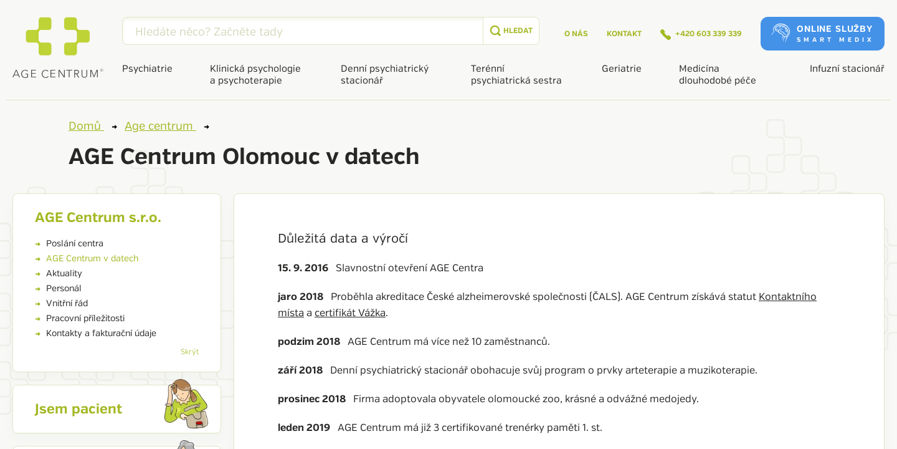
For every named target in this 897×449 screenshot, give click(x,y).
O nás (576, 34)
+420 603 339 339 (701, 35)
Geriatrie (622, 69)
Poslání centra (69, 243)
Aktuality (58, 273)
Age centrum (167, 126)
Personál (58, 288)
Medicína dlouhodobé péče (717, 75)
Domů (93, 126)
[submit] (511, 30)
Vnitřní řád (61, 303)
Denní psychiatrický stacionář (385, 75)
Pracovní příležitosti (80, 318)
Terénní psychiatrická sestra (516, 75)
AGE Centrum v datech (86, 258)
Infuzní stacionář (847, 69)
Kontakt (624, 34)
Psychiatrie (147, 69)
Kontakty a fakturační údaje (95, 333)
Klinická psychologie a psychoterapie (255, 75)
